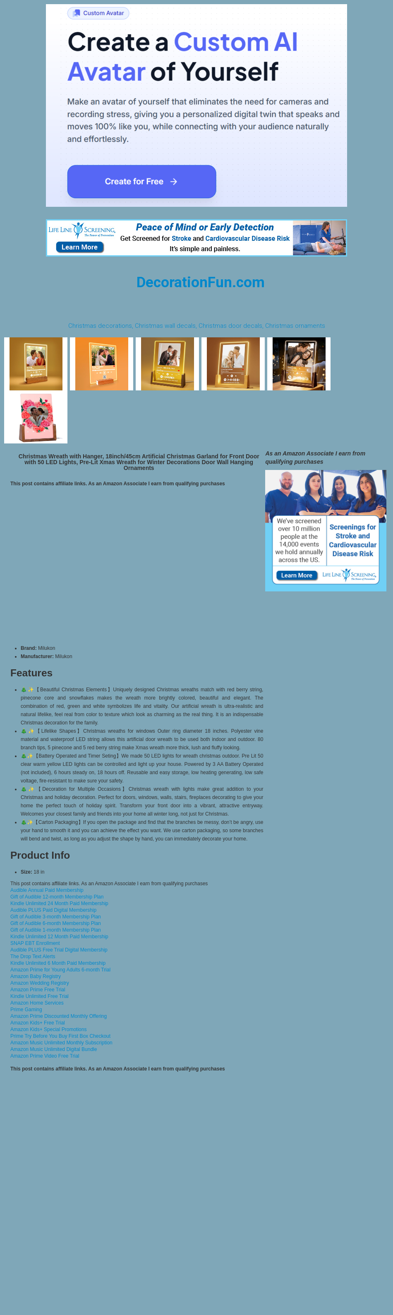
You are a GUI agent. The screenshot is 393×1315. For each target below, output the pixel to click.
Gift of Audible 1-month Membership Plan (55, 930)
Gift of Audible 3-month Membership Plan (55, 917)
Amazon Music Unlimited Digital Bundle (53, 1049)
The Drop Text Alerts (32, 956)
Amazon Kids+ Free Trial (37, 1023)
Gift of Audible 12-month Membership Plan (56, 897)
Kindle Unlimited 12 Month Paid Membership (59, 937)
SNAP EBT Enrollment (35, 943)
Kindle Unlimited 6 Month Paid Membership (57, 963)
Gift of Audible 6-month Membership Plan (55, 923)
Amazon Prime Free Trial (37, 990)
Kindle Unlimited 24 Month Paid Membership (59, 903)
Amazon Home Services (37, 1003)
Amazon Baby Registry (35, 976)
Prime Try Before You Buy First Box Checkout (60, 1036)
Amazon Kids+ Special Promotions (48, 1029)
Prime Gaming (26, 1009)
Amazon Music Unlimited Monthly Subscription (61, 1043)
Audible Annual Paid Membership (47, 890)
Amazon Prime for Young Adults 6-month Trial (60, 970)
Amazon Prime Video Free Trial (44, 1056)
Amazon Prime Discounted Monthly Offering (58, 1016)
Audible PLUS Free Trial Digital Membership (59, 950)
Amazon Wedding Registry (39, 983)
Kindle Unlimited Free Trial (39, 996)
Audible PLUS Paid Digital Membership (53, 910)
